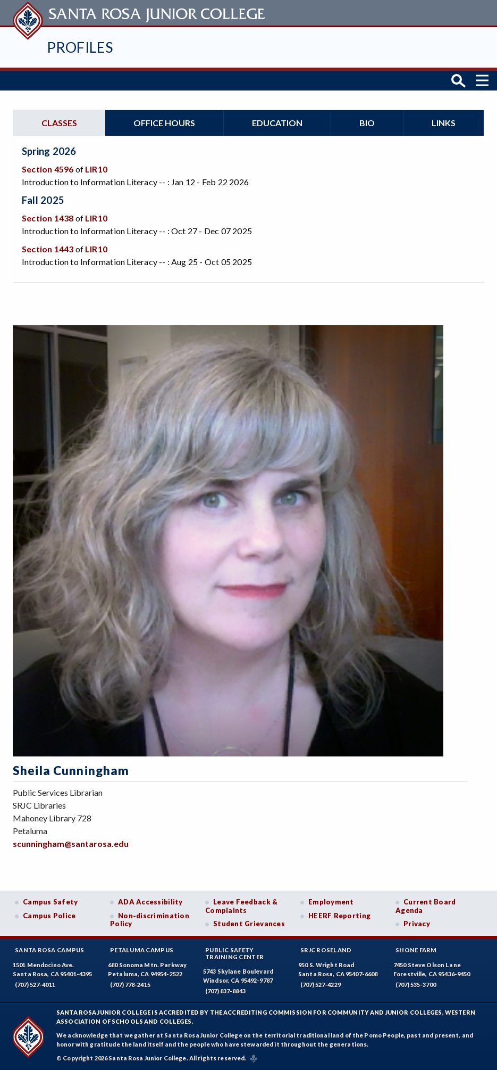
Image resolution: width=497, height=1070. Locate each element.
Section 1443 (47, 248)
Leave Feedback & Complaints (241, 905)
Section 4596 (47, 168)
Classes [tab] (59, 122)
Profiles (80, 47)
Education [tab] (277, 122)
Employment (331, 901)
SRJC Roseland (326, 949)
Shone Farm (416, 949)
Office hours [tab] (164, 122)
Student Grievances (249, 923)
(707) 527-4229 (320, 984)
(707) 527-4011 (35, 984)
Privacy (416, 923)
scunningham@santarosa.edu (71, 843)
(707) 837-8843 (225, 990)
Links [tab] (444, 122)
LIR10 (96, 168)
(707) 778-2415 (130, 984)
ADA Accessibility (150, 901)
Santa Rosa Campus (50, 949)
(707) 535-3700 (415, 984)
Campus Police (49, 915)
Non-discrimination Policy (149, 919)
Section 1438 (47, 217)
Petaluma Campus (141, 949)
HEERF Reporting (339, 915)
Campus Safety (50, 901)
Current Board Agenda (425, 905)
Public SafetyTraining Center (234, 953)
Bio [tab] (367, 122)
